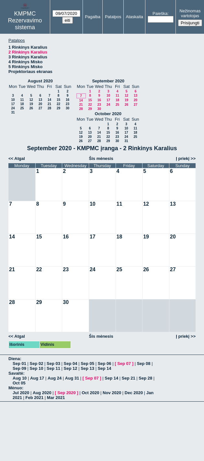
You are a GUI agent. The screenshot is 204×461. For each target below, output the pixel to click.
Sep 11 (53, 368)
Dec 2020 (134, 392)
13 (40, 100)
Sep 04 (70, 363)
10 (13, 100)
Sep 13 (87, 368)
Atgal (19, 158)
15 (58, 100)
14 (49, 100)
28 (49, 108)
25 (22, 108)
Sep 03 (53, 363)
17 (13, 104)
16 (67, 100)
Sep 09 (19, 368)
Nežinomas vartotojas (189, 13)
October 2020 (108, 113)
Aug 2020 (42, 392)
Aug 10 (20, 378)
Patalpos (113, 16)
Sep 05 (87, 363)
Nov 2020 (112, 392)
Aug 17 (37, 378)
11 (22, 100)
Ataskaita (134, 16)
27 (40, 108)
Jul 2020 (21, 392)
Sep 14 (104, 368)
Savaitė (15, 373)
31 (13, 112)
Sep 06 (104, 363)
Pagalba (92, 16)
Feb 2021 (35, 397)
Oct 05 (19, 383)
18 (22, 104)
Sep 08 (144, 363)
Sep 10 (36, 368)
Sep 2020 (66, 392)
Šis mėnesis (101, 158)
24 (13, 108)
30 (67, 108)
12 (31, 100)
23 (67, 104)
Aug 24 (55, 378)
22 (58, 104)
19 (31, 104)
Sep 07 (124, 363)
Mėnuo (15, 387)
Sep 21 (128, 378)
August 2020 (40, 81)
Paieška (160, 13)
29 (58, 108)
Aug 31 (72, 378)
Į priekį (182, 158)
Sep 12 (70, 368)
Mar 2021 (56, 397)
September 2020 (108, 81)
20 (40, 104)
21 (49, 104)
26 (31, 108)
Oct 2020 (90, 392)
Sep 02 (36, 363)
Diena (14, 358)
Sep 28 (145, 378)
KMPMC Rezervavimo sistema (25, 20)
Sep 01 (19, 363)
